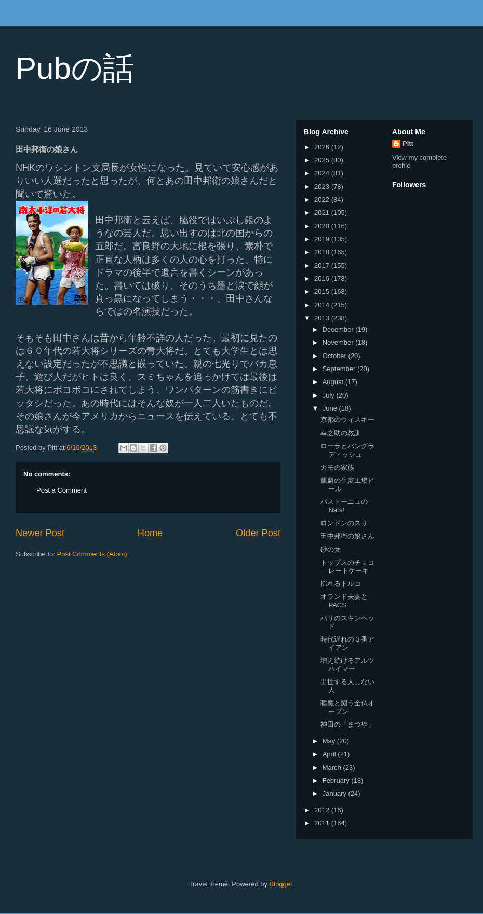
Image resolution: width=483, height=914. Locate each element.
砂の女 (330, 549)
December (339, 329)
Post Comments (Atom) (92, 554)
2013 (322, 318)
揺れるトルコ (340, 584)
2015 (322, 291)
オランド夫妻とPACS (344, 601)
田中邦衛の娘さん (347, 536)
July (330, 395)
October (335, 356)
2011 (322, 823)
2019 (322, 239)
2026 (322, 147)
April (330, 754)
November (339, 342)
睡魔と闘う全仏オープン (347, 707)
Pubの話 (75, 68)
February (337, 780)
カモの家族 (337, 467)
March (333, 767)
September (340, 369)
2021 (322, 212)
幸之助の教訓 (340, 433)
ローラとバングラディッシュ (347, 450)
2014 (322, 305)
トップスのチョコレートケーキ (347, 566)
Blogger (281, 884)
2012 (322, 810)
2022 (322, 199)
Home (150, 533)
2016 (322, 278)
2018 (322, 252)
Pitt (408, 143)
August (334, 382)
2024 (322, 173)
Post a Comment (61, 490)
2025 (322, 160)
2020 (322, 226)
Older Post (258, 533)
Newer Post (40, 533)
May (330, 741)
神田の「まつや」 (347, 724)
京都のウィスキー (347, 420)
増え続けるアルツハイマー (347, 665)
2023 (322, 186)
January (335, 793)
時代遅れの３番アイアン (347, 643)
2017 (322, 265)
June (331, 408)
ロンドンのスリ (344, 523)
